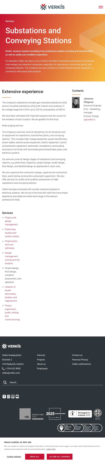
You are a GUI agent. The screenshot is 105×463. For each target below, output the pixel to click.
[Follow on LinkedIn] (12, 396)
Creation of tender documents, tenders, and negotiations (11, 294)
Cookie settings (14, 457)
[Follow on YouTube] (17, 396)
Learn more (50, 449)
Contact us (77, 355)
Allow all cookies (60, 457)
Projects (41, 359)
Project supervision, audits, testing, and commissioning (12, 312)
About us (41, 364)
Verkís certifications (81, 364)
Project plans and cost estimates (11, 244)
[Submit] (5, 382)
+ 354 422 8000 (11, 368)
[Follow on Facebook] (4, 396)
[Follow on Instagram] (8, 396)
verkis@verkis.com (11, 373)
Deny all (34, 457)
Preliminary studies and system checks (12, 233)
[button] (101, 7)
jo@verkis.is (89, 119)
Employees (42, 368)
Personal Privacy (80, 359)
